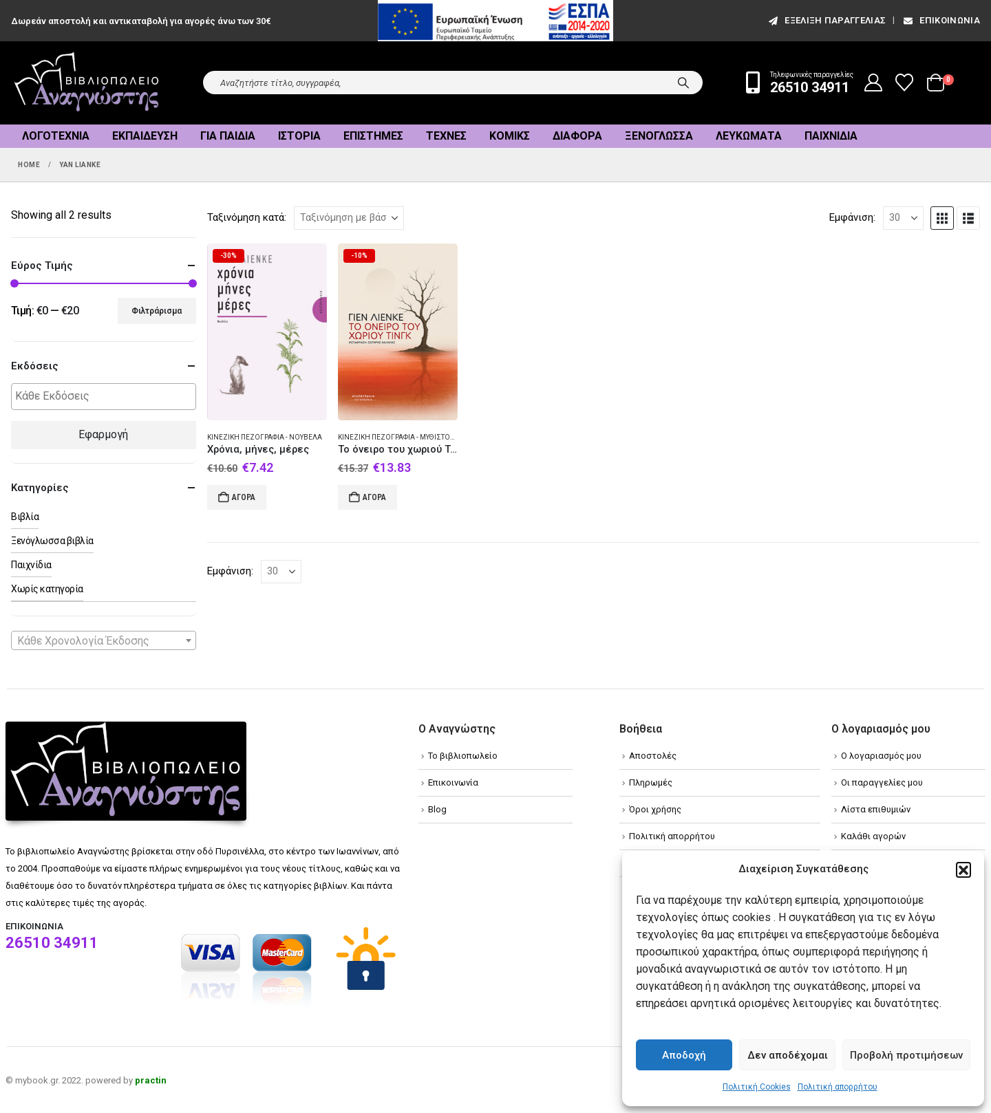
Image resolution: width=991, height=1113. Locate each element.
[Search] (683, 82)
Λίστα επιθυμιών (875, 809)
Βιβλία (25, 516)
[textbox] (107, 396)
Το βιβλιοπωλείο (463, 755)
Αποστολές (652, 755)
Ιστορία (299, 135)
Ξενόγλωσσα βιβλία (52, 540)
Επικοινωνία (941, 20)
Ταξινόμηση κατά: (246, 217)
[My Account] (873, 82)
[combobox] (103, 640)
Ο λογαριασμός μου (881, 755)
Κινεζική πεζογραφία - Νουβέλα (264, 437)
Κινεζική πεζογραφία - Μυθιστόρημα (404, 437)
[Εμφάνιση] (903, 218)
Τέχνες (446, 135)
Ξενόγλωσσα (659, 135)
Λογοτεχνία (55, 135)
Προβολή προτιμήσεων (906, 1055)
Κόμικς (509, 135)
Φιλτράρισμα (156, 311)
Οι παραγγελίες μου (882, 782)
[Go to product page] (267, 332)
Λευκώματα (749, 135)
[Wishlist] (904, 82)
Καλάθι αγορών (873, 836)
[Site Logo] (86, 83)
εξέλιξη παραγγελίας (826, 20)
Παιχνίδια (830, 135)
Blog (437, 809)
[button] (963, 869)
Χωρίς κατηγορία (47, 588)
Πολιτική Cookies (757, 1087)
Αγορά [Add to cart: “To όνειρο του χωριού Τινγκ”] (374, 497)
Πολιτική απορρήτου (837, 1087)
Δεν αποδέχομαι (787, 1055)
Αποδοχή (684, 1055)
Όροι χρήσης (655, 809)
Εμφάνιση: (852, 217)
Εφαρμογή (103, 434)
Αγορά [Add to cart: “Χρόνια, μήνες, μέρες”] (243, 497)
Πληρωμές (650, 782)
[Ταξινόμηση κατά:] (349, 218)
